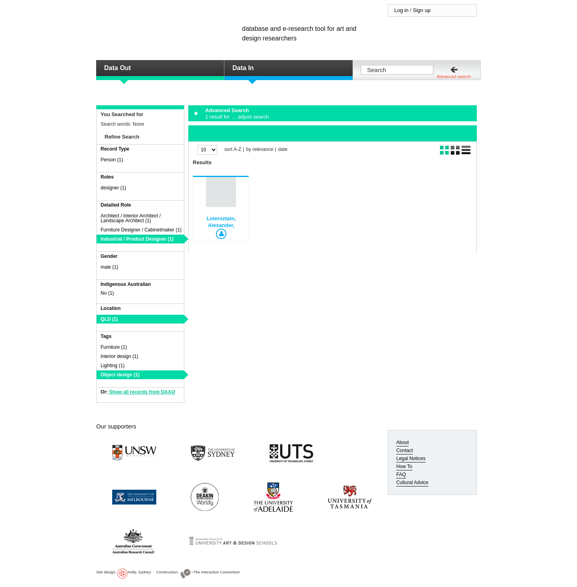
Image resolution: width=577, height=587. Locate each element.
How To (404, 466)
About (402, 442)
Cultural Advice (412, 482)
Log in (401, 10)
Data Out (117, 67)
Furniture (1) (114, 347)
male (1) (109, 267)
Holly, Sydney (139, 572)
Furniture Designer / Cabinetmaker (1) (141, 230)
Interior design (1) (119, 356)
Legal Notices (411, 458)
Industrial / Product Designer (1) (137, 239)
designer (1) (113, 188)
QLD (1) (109, 319)
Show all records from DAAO (142, 392)
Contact (404, 450)
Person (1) (112, 160)
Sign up (421, 10)
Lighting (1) (113, 365)
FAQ (401, 474)
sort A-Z (232, 149)
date (282, 149)
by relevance (259, 149)
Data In (243, 67)
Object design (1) (120, 375)
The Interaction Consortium (217, 572)
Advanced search (454, 76)
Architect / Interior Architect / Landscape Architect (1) (131, 218)
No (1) (107, 293)
